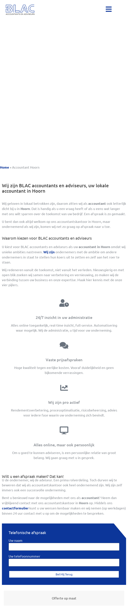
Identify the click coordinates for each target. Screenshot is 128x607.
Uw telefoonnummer (24, 556)
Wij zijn (49, 252)
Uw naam (15, 540)
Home (4, 167)
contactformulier (15, 508)
